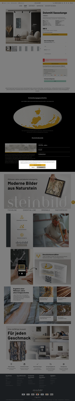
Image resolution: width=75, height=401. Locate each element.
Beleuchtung (41, 383)
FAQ (53, 399)
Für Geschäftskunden (20, 378)
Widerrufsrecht (8, 381)
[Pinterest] (38, 397)
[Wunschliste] (66, 3)
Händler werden (19, 380)
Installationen (52, 381)
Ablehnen (33, 167)
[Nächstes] (39, 42)
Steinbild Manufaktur (42, 376)
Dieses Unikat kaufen (55, 34)
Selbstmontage (39, 399)
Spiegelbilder (52, 380)
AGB (6, 380)
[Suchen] (62, 3)
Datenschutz (8, 383)
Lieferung (55, 69)
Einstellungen (38, 163)
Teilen (55, 81)
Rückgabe (56, 399)
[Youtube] (36, 397)
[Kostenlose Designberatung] (56, 3)
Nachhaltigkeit (41, 380)
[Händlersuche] (64, 3)
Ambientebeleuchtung (48, 42)
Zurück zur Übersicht (46, 9)
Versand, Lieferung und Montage (47, 399)
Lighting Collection (53, 378)
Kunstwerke (30, 380)
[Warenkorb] (71, 3)
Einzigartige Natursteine (31, 376)
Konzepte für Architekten (19, 384)
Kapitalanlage (30, 381)
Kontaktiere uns (34, 399)
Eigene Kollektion (20, 381)
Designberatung (67, 399)
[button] (55, 42)
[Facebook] (35, 397)
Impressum (7, 378)
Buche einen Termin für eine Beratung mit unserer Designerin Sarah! (54, 67)
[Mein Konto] (69, 3)
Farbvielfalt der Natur (31, 383)
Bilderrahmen (41, 381)
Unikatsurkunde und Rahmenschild (42, 386)
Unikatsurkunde (51, 72)
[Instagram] (39, 397)
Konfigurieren (41, 167)
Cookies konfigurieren (9, 385)
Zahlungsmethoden (61, 399)
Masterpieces (45, 15)
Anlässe (51, 383)
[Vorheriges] (37, 42)
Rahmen (45, 49)
